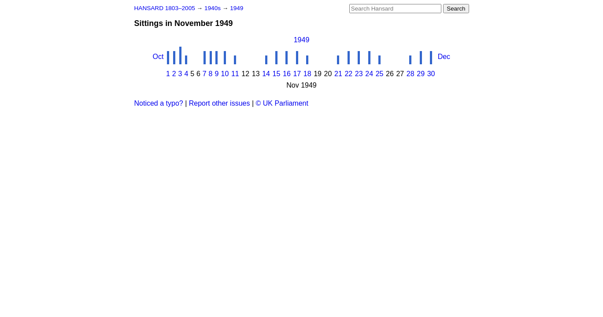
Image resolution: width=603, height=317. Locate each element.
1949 (236, 8)
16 (287, 73)
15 (277, 73)
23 (359, 73)
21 (338, 73)
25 (380, 73)
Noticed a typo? (158, 103)
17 (297, 73)
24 (369, 73)
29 (421, 73)
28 (410, 73)
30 (431, 73)
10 (225, 73)
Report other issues (219, 103)
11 (235, 73)
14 (266, 73)
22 (348, 73)
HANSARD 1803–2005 (164, 8)
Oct (158, 56)
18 (307, 73)
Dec (444, 56)
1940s (213, 8)
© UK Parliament (282, 103)
